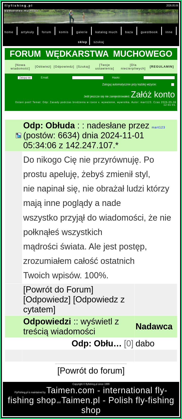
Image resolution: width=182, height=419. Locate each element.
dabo (145, 343)
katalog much (106, 32)
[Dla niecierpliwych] (133, 66)
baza (129, 32)
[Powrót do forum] (91, 370)
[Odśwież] (43, 66)
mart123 (158, 127)
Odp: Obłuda (97, 343)
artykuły (27, 32)
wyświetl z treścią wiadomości (71, 326)
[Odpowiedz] (64, 66)
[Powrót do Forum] (58, 289)
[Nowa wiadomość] (20, 66)
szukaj (99, 42)
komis (64, 32)
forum (46, 32)
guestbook (149, 32)
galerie (82, 32)
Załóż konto (153, 94)
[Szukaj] (83, 66)
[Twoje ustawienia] (104, 66)
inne (169, 32)
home (8, 32)
